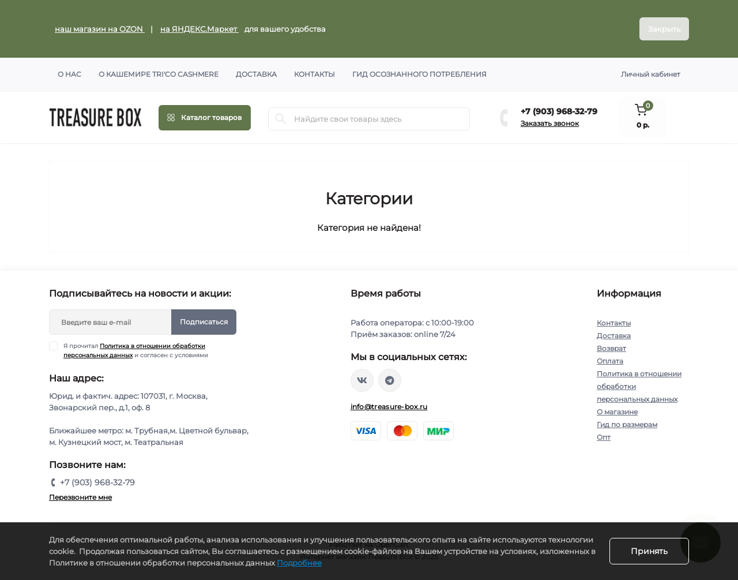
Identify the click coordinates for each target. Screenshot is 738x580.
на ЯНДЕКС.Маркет (199, 28)
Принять (649, 551)
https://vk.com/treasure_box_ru (362, 380)
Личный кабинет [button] (650, 74)
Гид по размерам (627, 424)
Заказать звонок (550, 123)
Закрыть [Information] (664, 28)
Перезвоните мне (80, 497)
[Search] (280, 118)
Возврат (611, 348)
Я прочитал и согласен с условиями (135, 350)
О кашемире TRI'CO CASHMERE (159, 74)
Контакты (314, 74)
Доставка (256, 74)
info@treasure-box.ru (389, 406)
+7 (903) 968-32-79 (559, 111)
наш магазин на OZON (100, 28)
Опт (604, 437)
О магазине (617, 411)
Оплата (610, 361)
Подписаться (204, 321)
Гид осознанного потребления (419, 74)
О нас (69, 74)
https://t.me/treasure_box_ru (389, 380)
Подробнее (299, 562)
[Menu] (205, 117)
